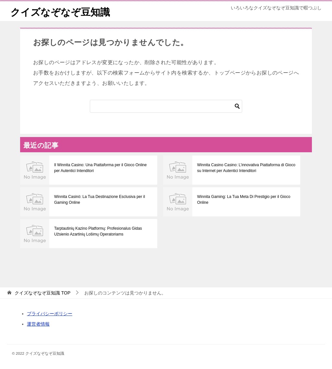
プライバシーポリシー (49, 313)
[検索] (166, 106)
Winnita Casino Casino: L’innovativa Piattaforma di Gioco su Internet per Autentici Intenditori (246, 168)
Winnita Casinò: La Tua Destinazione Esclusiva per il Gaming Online (99, 199)
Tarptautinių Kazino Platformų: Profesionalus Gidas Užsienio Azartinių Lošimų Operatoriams (98, 231)
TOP (42, 292)
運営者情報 (38, 324)
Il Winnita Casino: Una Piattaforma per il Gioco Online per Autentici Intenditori (100, 168)
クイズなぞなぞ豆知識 (60, 11)
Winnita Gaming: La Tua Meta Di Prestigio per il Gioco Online (243, 199)
